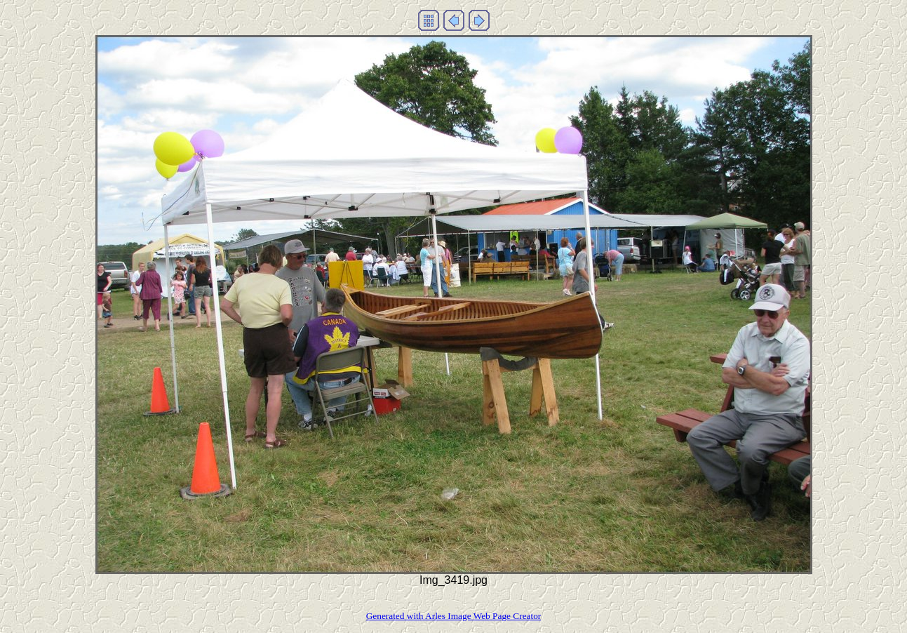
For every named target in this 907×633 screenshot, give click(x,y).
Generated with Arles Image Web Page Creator (454, 616)
